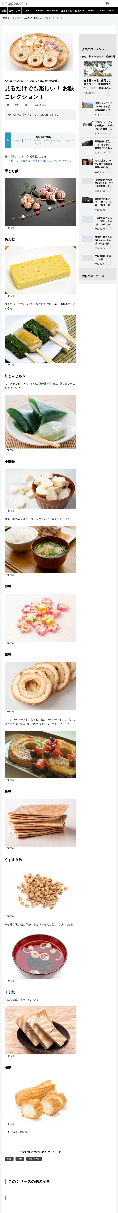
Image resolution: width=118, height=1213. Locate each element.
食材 (20, 1159)
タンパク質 (34, 1159)
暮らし (28, 105)
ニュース (27, 10)
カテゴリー (14, 10)
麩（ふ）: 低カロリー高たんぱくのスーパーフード (40, 160)
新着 (4, 10)
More (111, 10)
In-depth (39, 10)
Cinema (101, 10)
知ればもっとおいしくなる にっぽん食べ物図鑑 (33, 80)
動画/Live (80, 10)
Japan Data (52, 10)
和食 (9, 1159)
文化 (17, 105)
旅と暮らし (66, 10)
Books (91, 10)
